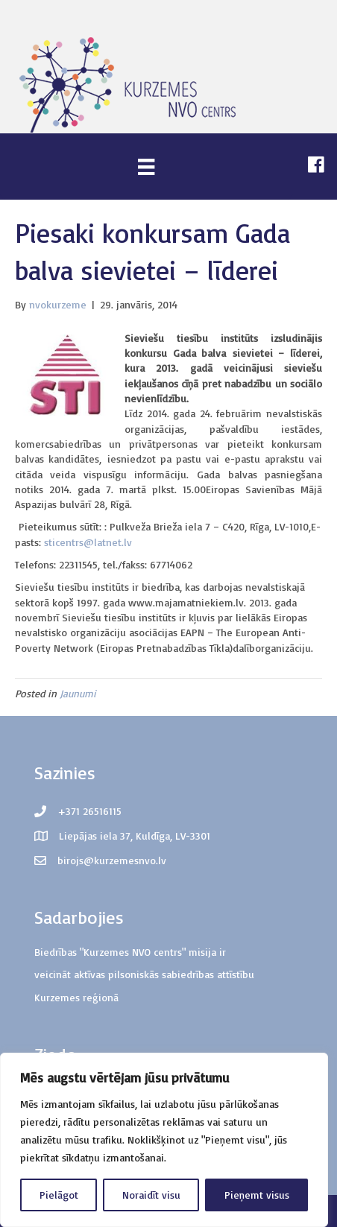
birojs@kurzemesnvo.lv (111, 860)
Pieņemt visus (256, 1194)
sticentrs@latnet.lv (88, 542)
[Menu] (146, 167)
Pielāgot (59, 1194)
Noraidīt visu (151, 1194)
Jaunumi (78, 693)
